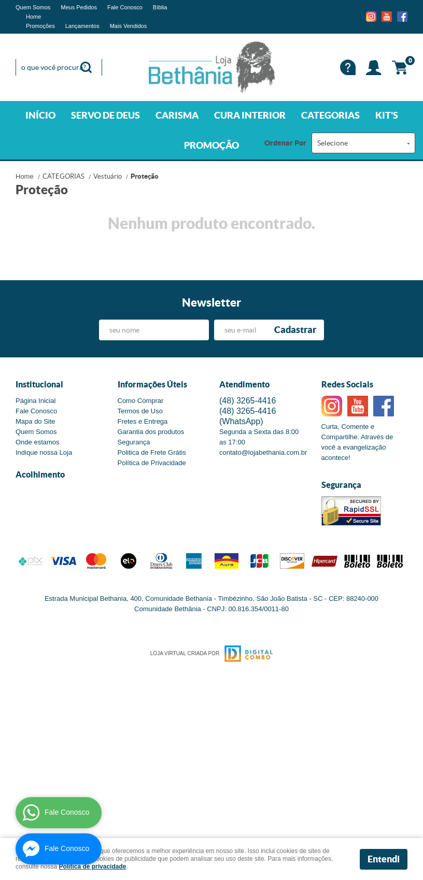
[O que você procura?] (86, 67)
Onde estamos (38, 442)
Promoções (40, 26)
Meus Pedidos (79, 7)
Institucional (39, 384)
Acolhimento (40, 474)
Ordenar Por (285, 143)
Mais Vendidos (128, 26)
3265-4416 (247, 400)
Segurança (134, 442)
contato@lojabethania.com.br (263, 452)
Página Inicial (35, 401)
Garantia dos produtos (151, 432)
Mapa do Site (35, 421)
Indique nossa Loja (44, 452)
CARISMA (177, 115)
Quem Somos (33, 7)
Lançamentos (82, 26)
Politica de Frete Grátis (152, 452)
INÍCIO (40, 115)
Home (33, 16)
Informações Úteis (152, 384)
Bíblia (160, 7)
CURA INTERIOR (250, 115)
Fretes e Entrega (143, 421)
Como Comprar (141, 401)
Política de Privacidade (152, 463)
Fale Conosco (125, 7)
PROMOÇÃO (211, 145)
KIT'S (386, 115)
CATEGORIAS (330, 115)
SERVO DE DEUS (105, 115)
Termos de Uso (140, 411)
